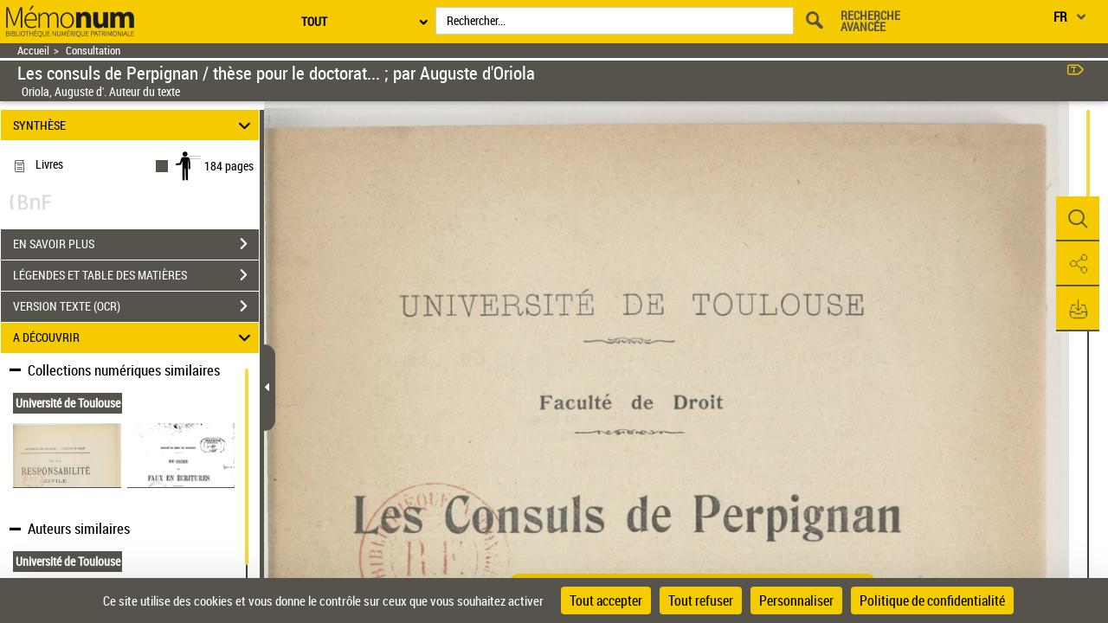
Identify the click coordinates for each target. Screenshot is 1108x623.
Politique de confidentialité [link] (932, 600)
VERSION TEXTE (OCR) (136, 306)
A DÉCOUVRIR (134, 338)
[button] (1077, 218)
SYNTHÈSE (134, 125)
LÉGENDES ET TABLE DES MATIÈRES (136, 275)
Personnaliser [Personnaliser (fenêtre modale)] (796, 600)
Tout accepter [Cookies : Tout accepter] (606, 600)
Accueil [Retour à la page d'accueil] (33, 50)
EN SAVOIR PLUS (136, 244)
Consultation (93, 50)
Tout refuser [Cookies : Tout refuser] (700, 600)
